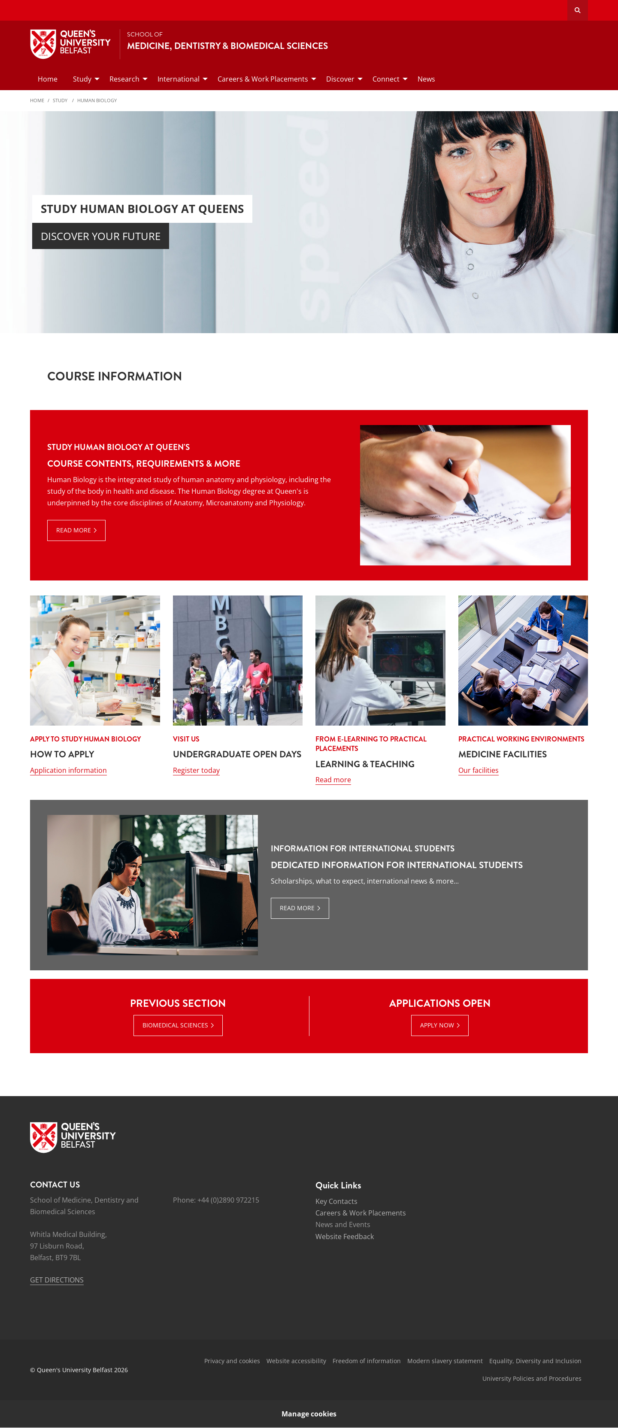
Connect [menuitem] (386, 79)
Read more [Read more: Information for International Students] (297, 908)
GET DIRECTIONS (57, 1280)
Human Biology (97, 100)
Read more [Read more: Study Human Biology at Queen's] (73, 530)
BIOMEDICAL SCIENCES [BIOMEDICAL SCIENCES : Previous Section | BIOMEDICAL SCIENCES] (175, 1025)
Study (61, 100)
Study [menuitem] (82, 79)
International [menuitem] (179, 79)
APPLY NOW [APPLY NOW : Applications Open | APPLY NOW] (437, 1025)
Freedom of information (367, 1361)
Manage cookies (309, 1414)
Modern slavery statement (445, 1361)
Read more (333, 780)
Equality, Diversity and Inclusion (535, 1361)
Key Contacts (336, 1201)
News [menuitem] (426, 79)
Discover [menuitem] (340, 79)
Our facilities (478, 770)
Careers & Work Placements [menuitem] (263, 79)
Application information (68, 770)
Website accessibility (296, 1361)
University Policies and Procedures (532, 1378)
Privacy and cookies (232, 1361)
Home (37, 100)
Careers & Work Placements (360, 1213)
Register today (196, 770)
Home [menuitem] (48, 79)
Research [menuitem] (124, 79)
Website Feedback (344, 1236)
